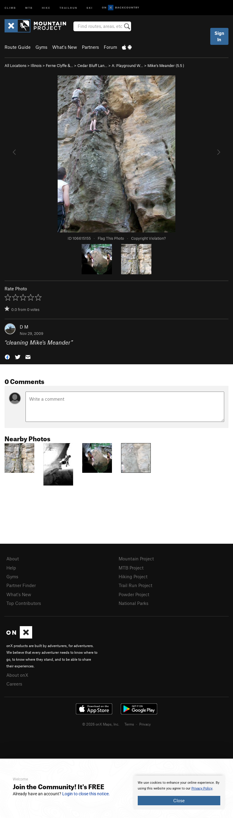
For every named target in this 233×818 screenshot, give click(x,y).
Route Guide (18, 47)
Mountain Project (136, 558)
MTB (29, 7)
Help (11, 567)
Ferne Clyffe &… (59, 65)
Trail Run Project (135, 585)
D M (24, 326)
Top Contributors (23, 603)
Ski (89, 7)
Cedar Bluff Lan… (92, 65)
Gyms (41, 47)
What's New (64, 47)
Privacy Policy (201, 788)
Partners (90, 47)
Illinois (36, 65)
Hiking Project (133, 576)
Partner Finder (21, 585)
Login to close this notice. (86, 793)
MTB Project (131, 567)
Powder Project (134, 594)
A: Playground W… (127, 65)
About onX (17, 675)
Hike (46, 7)
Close (179, 800)
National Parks (133, 603)
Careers (14, 683)
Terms (129, 724)
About (12, 558)
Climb (10, 7)
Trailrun (68, 7)
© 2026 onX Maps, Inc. (100, 724)
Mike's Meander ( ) (165, 65)
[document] (179, 792)
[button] (7, 356)
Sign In (219, 36)
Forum (110, 47)
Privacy (145, 724)
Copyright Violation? (148, 238)
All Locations (15, 65)
